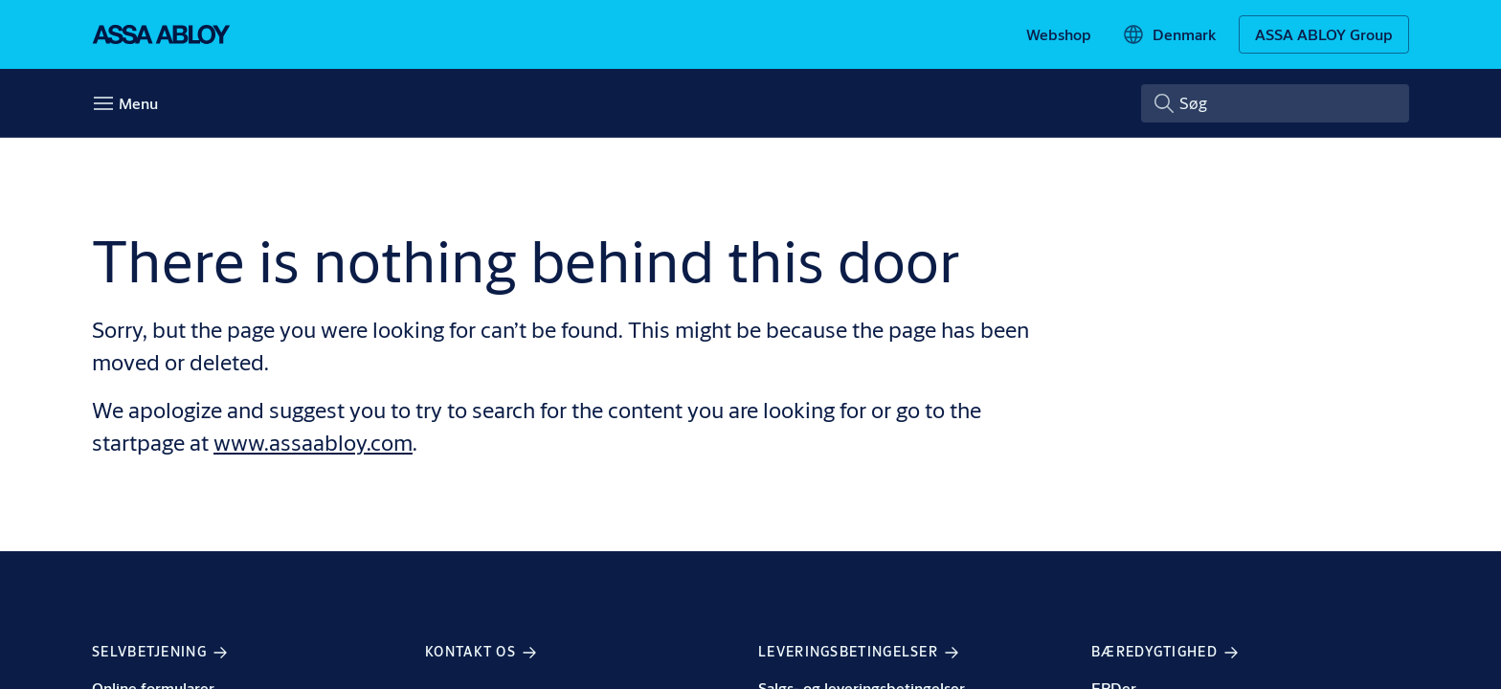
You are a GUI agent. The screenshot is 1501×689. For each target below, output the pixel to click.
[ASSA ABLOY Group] (1324, 34)
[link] (1058, 34)
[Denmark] (1169, 34)
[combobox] (1275, 103)
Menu (138, 103)
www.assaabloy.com (313, 442)
